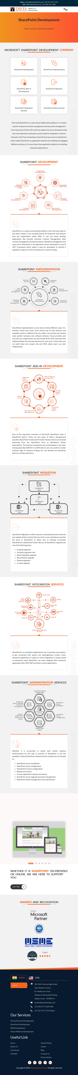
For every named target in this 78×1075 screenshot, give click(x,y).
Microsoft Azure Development (22, 1021)
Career (43, 1046)
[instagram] (34, 1062)
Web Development (17, 1028)
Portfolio (13, 1054)
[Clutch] (40, 1062)
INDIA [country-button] (18, 978)
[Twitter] (45, 1062)
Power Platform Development (22, 1031)
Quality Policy (46, 1043)
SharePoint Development (20, 1024)
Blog (42, 1050)
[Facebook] (29, 1062)
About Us (14, 1046)
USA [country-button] (34, 978)
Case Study (14, 1050)
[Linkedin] (50, 1062)
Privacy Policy (46, 1057)
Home (12, 1043)
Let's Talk (18, 887)
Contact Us (45, 1054)
